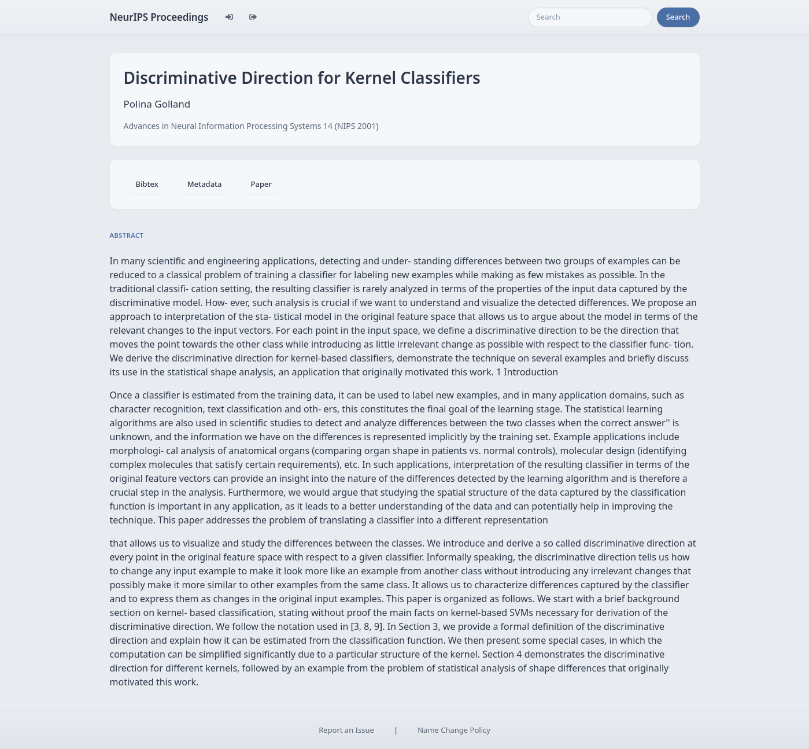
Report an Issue (346, 730)
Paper (261, 184)
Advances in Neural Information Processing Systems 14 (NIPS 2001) (251, 125)
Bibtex (147, 184)
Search (678, 17)
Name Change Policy (454, 730)
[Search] (590, 17)
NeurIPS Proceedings (159, 17)
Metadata (204, 184)
